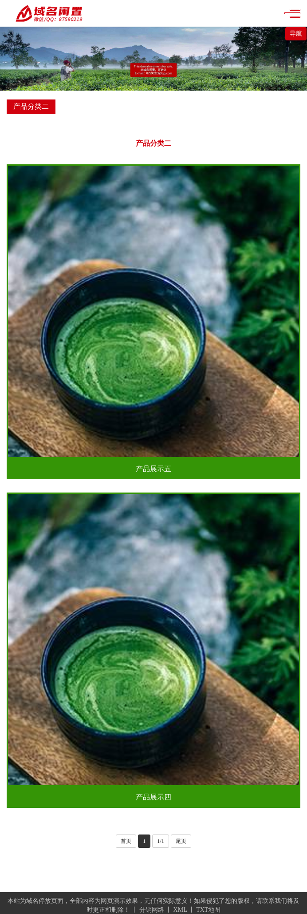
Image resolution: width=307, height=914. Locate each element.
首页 (126, 841)
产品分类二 (153, 143)
